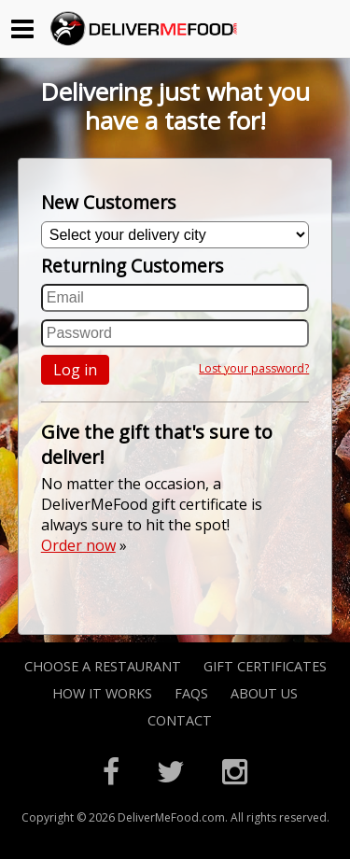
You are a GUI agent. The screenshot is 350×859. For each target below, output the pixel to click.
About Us (264, 693)
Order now (78, 545)
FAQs (191, 693)
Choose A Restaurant (102, 666)
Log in (75, 369)
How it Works (102, 693)
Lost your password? (254, 368)
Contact (179, 720)
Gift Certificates (265, 666)
